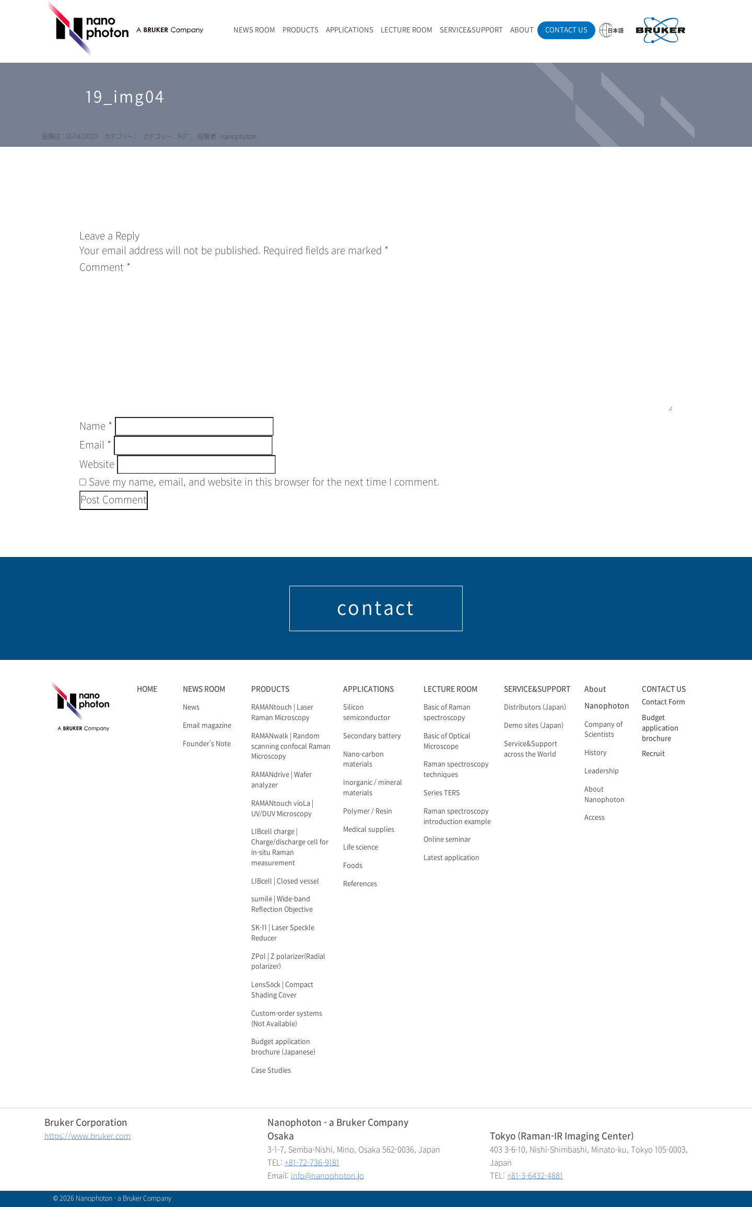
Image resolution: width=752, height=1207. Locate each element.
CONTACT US (566, 30)
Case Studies (271, 1070)
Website (96, 464)
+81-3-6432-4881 (535, 1176)
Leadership (601, 771)
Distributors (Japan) (535, 707)
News (191, 707)
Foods (352, 866)
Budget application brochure (660, 728)
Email (95, 445)
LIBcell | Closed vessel (285, 881)
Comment (105, 267)
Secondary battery (372, 736)
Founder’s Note (207, 744)
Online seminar (447, 839)
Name (95, 426)
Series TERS (442, 793)
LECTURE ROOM (406, 30)
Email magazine (207, 726)
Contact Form (663, 702)
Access (594, 818)
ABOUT (522, 30)
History (595, 753)
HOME (147, 688)
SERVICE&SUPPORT (471, 30)
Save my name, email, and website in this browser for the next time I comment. (264, 482)
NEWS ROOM (254, 30)
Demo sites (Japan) (533, 726)
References (360, 884)
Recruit (653, 754)
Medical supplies (368, 830)
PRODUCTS (301, 30)
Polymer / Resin (367, 811)
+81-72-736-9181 (312, 1163)
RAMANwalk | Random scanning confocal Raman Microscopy (291, 746)
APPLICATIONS (349, 30)
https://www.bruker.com (87, 1136)
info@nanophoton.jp (327, 1176)
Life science (360, 847)
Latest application (451, 858)
